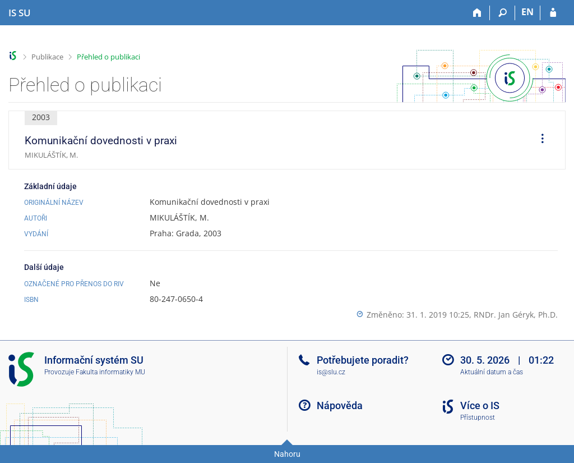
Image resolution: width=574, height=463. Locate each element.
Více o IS (479, 405)
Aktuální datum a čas (491, 372)
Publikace (47, 57)
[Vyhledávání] (502, 13)
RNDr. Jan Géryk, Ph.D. (516, 314)
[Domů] (477, 13)
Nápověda (340, 405)
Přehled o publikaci (108, 57)
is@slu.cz (331, 372)
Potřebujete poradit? (363, 360)
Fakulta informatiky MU (110, 372)
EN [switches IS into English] (527, 12)
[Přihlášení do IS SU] (553, 13)
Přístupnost (477, 417)
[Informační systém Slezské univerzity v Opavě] (19, 13)
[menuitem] (538, 140)
